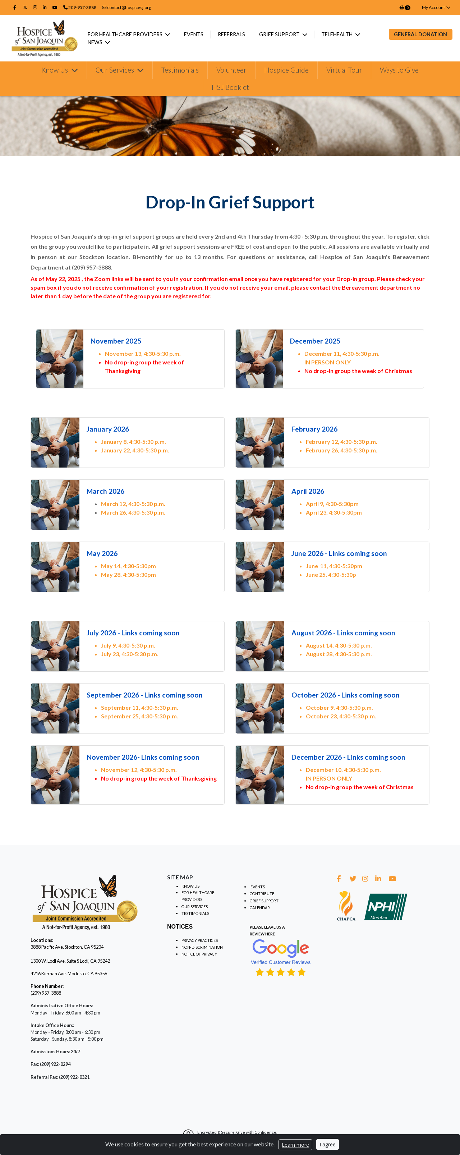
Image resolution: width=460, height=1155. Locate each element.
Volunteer (231, 70)
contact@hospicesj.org (126, 7)
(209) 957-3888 (46, 993)
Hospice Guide (286, 70)
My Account (436, 7)
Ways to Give (399, 70)
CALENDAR (260, 907)
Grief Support (283, 34)
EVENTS (257, 886)
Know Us (55, 70)
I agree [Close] (327, 1144)
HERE (270, 933)
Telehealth (341, 34)
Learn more (295, 1144)
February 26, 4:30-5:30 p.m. (341, 450)
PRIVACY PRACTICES (199, 940)
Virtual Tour (344, 70)
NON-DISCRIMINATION (202, 947)
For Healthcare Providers (129, 34)
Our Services (115, 70)
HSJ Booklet (230, 87)
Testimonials (180, 70)
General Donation (420, 34)
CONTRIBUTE (262, 893)
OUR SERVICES (194, 906)
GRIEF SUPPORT (264, 900)
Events (197, 34)
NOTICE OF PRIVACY (199, 954)
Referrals (235, 34)
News (99, 42)
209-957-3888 (82, 7)
